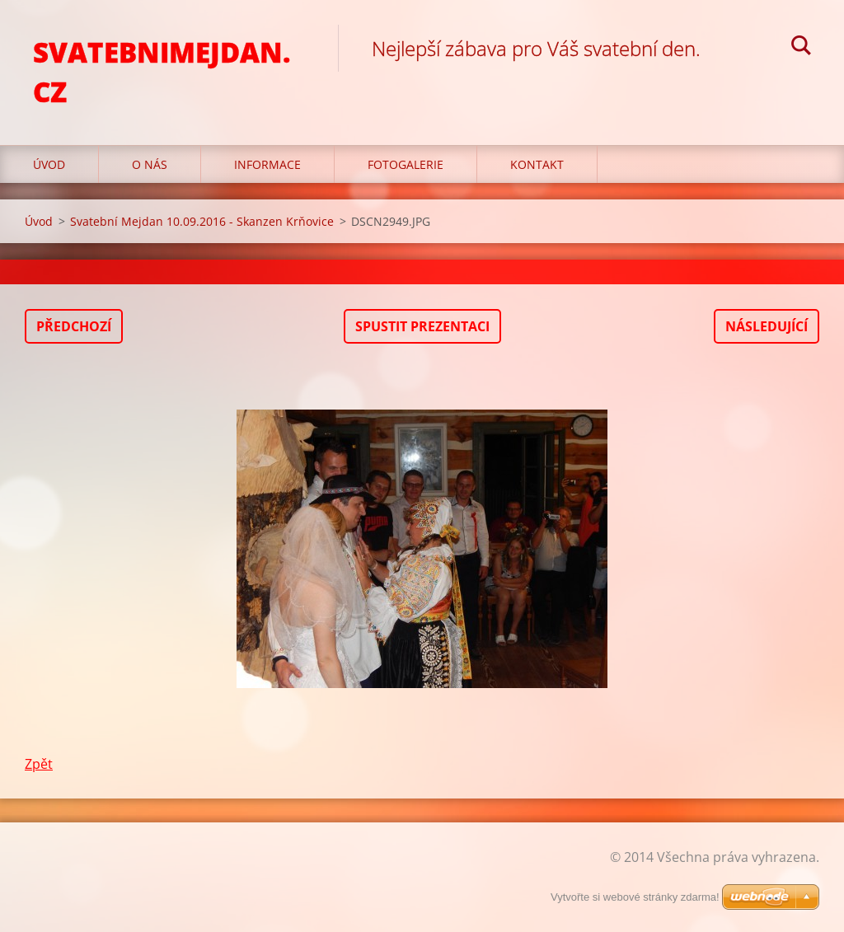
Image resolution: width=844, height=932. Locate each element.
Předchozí (73, 326)
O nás (149, 164)
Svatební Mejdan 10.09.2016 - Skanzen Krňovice (202, 221)
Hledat (801, 48)
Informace (267, 164)
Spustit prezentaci (422, 326)
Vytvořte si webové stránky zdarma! (635, 897)
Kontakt (537, 164)
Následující (766, 326)
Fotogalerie (405, 164)
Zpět (39, 764)
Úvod (49, 164)
